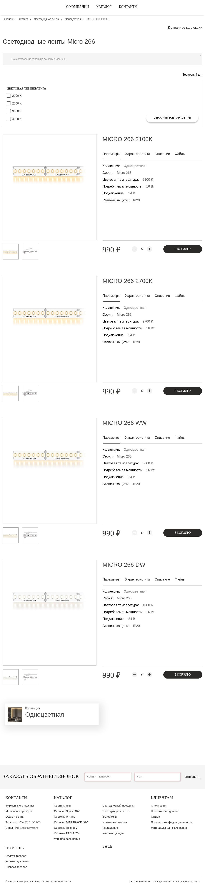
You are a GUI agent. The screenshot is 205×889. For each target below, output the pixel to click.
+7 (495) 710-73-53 (30, 822)
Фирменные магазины (20, 805)
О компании (77, 7)
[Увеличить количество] (149, 249)
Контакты (128, 7)
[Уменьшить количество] (134, 249)
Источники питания (115, 822)
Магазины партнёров (19, 811)
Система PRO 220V (66, 833)
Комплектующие (113, 833)
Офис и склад (15, 816)
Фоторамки (110, 816)
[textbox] (102, 59)
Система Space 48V (67, 811)
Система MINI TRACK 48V (71, 822)
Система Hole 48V (65, 827)
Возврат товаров (16, 866)
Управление (110, 827)
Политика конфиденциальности (171, 822)
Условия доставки (17, 861)
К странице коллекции (185, 27)
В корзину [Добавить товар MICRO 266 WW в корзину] (182, 533)
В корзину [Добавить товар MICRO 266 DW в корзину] (182, 675)
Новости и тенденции (165, 811)
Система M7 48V (65, 816)
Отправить (192, 776)
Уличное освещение (67, 838)
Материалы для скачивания (169, 827)
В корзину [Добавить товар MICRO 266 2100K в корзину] (182, 249)
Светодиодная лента (116, 811)
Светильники (62, 805)
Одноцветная (135, 166)
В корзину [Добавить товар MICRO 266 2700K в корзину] (182, 391)
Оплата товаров (16, 855)
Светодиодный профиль (118, 805)
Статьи (155, 816)
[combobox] (102, 59)
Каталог (103, 7)
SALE (108, 846)
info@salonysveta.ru (26, 827)
